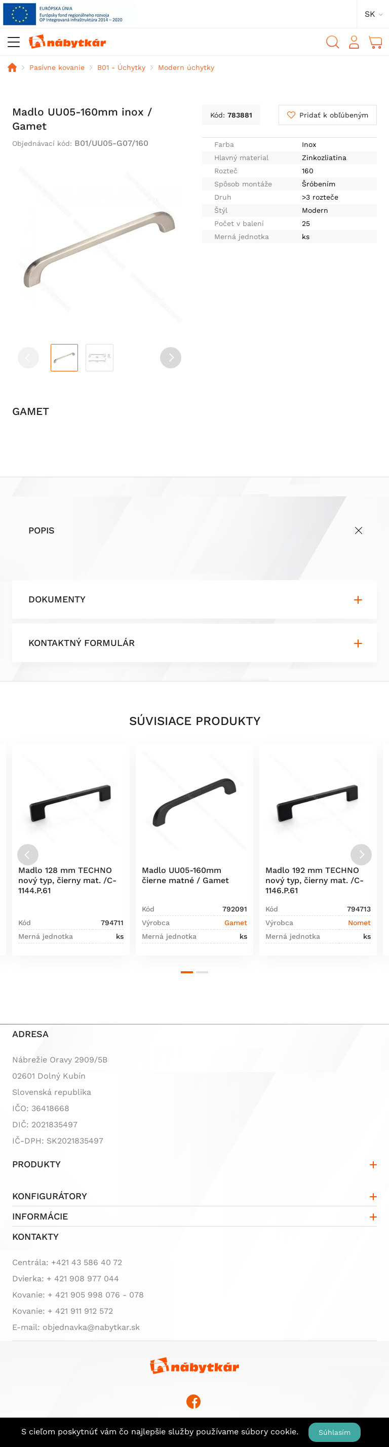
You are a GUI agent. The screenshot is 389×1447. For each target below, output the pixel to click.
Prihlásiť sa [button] (354, 42)
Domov (12, 67)
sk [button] (370, 14)
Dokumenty (57, 599)
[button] (170, 357)
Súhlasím (335, 1432)
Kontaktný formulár (81, 642)
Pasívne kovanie (57, 67)
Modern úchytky (186, 67)
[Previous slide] (27, 854)
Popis (41, 530)
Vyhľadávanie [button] (332, 42)
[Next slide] (361, 854)
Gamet (235, 923)
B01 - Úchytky (121, 67)
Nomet (359, 923)
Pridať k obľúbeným (333, 115)
